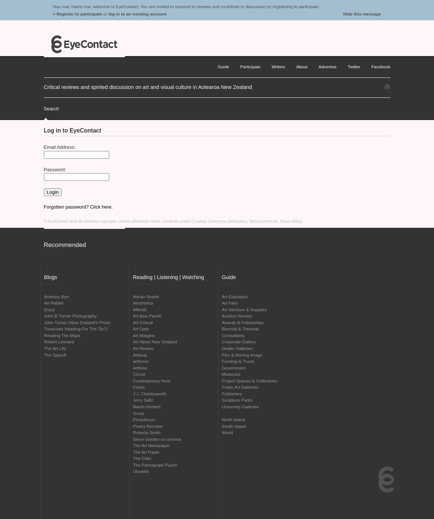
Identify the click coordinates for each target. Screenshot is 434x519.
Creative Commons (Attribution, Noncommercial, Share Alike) (246, 221)
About (302, 66)
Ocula (139, 413)
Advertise (328, 66)
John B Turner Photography (70, 315)
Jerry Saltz (143, 400)
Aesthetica (143, 302)
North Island (233, 419)
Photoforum (144, 419)
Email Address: (60, 147)
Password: (55, 169)
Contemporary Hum (152, 380)
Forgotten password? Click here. (78, 207)
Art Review (143, 348)
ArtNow (140, 367)
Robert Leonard (59, 341)
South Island (234, 426)
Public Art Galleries (240, 387)
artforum (141, 361)
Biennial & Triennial (240, 328)
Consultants (233, 335)
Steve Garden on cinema (157, 439)
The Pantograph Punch (155, 465)
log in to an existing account (137, 13)
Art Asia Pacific (147, 315)
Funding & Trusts (238, 361)
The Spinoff (55, 355)
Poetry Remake (148, 426)
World (227, 432)
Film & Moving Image (242, 355)
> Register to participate (77, 13)
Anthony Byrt (56, 296)
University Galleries (240, 406)
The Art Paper (146, 452)
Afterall (139, 309)
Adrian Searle (146, 296)
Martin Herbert (147, 406)
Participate (250, 66)
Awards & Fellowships (243, 322)
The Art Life (55, 348)
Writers (278, 66)
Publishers (232, 393)
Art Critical (143, 322)
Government (234, 367)
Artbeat (140, 355)
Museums (231, 374)
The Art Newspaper (151, 445)
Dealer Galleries (237, 348)
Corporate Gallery (239, 341)
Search (51, 108)
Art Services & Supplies (244, 309)
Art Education (235, 296)
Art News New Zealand (155, 341)
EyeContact (84, 44)
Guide (223, 66)
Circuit (139, 374)
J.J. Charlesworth (149, 393)
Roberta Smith (147, 432)
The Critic (142, 458)
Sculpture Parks (237, 400)
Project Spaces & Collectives (249, 380)
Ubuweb (141, 471)
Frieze (139, 387)
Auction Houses (237, 315)
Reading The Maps (62, 335)
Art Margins (144, 335)
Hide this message (362, 13)
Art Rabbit (53, 302)
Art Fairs (230, 302)
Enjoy (49, 309)
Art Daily (141, 328)
